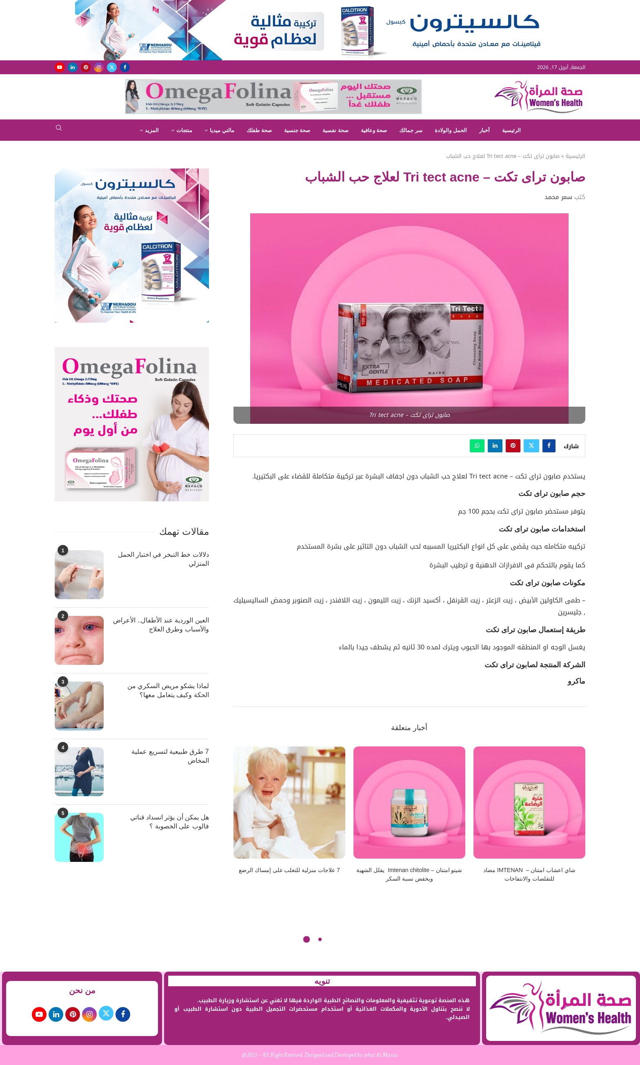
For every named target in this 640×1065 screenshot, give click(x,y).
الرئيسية (511, 130)
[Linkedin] (73, 67)
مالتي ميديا (222, 130)
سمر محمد (558, 197)
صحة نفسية (335, 130)
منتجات (184, 130)
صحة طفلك (259, 130)
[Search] (59, 130)
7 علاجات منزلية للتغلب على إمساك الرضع (289, 870)
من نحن (82, 990)
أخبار (484, 130)
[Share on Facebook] (549, 445)
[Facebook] (125, 67)
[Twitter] (112, 67)
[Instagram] (99, 67)
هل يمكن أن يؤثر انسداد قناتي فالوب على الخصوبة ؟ (169, 822)
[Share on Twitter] (531, 445)
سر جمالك (410, 130)
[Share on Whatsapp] (477, 445)
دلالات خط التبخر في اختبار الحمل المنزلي (163, 559)
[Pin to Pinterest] (513, 445)
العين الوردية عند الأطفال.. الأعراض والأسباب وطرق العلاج (161, 625)
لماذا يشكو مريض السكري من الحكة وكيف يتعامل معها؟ (168, 690)
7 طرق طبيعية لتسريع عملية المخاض (170, 756)
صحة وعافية (374, 130)
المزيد (152, 130)
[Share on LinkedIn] (495, 445)
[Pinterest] (86, 67)
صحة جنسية (297, 130)
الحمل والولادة (451, 130)
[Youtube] (59, 67)
